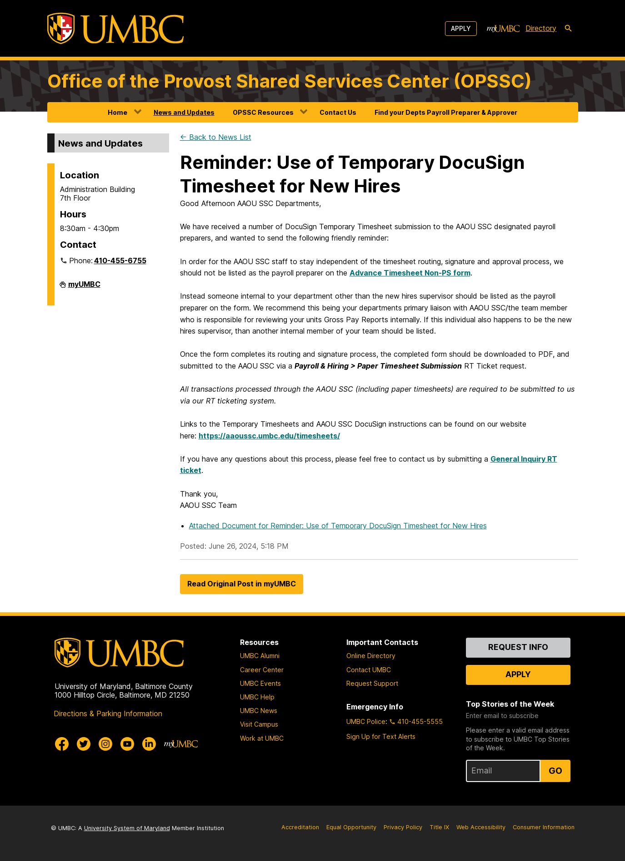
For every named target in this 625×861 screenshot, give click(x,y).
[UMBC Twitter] (84, 744)
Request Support (372, 683)
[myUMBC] (503, 29)
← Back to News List (215, 137)
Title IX (439, 827)
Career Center (262, 670)
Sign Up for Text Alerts (380, 736)
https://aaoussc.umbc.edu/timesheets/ (269, 435)
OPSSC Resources (263, 112)
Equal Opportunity (351, 827)
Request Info (518, 647)
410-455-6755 (120, 260)
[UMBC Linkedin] (149, 744)
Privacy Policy (403, 827)
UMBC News (258, 710)
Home (117, 112)
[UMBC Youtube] (127, 744)
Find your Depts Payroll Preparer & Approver (446, 112)
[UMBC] (115, 28)
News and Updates (184, 112)
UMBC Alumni (260, 655)
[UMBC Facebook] (62, 744)
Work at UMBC (262, 738)
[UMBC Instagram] (105, 744)
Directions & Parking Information (108, 713)
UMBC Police (365, 721)
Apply (461, 28)
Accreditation (300, 827)
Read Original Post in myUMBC (241, 583)
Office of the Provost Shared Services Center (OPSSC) (289, 81)
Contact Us (338, 112)
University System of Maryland (127, 828)
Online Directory (370, 655)
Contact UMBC (368, 670)
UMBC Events (260, 683)
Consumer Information (544, 827)
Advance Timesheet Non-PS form (410, 272)
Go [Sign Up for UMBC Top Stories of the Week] (555, 770)
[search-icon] (568, 29)
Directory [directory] (541, 28)
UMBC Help (257, 697)
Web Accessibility (480, 827)
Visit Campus (259, 724)
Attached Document (338, 525)
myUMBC (84, 288)
